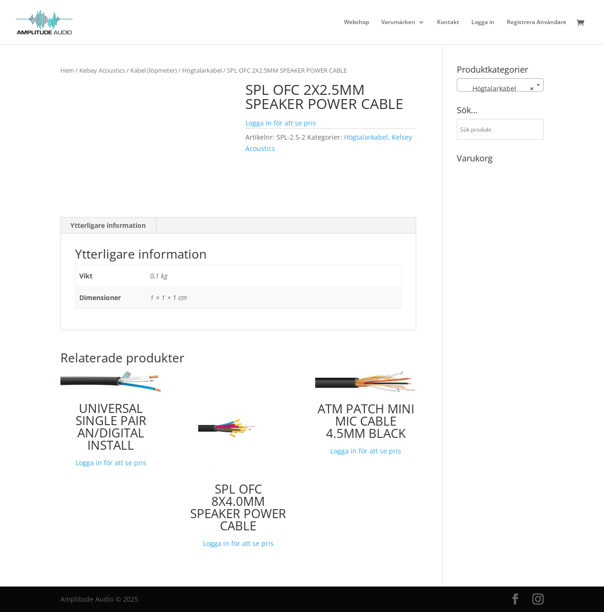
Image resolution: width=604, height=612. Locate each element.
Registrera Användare (536, 22)
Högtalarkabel (202, 70)
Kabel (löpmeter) (153, 70)
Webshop (356, 22)
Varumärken (398, 22)
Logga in (483, 22)
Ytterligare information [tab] (108, 225)
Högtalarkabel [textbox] (497, 88)
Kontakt (448, 22)
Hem (67, 70)
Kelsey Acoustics (102, 70)
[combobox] (500, 85)
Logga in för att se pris (280, 122)
